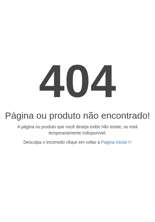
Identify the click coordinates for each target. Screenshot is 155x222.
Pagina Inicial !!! (116, 142)
